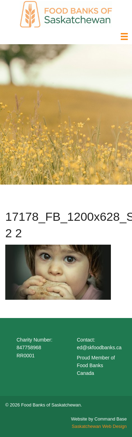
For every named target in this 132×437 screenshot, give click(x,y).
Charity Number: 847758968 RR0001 (34, 347)
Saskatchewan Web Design (99, 426)
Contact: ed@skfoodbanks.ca (99, 343)
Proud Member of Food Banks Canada (96, 365)
